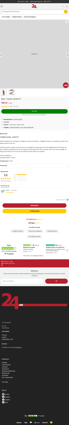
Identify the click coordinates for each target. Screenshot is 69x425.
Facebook (7, 397)
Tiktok (6, 402)
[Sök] (34, 11)
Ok (56, 281)
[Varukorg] (66, 6)
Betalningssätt (6, 373)
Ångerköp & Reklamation (8, 371)
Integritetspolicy (6, 365)
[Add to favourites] (67, 21)
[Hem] (34, 6)
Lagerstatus (5, 375)
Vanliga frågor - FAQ (7, 339)
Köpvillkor (4, 363)
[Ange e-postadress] (22, 281)
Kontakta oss (5, 369)
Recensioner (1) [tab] (5, 186)
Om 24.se (4, 335)
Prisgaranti (35, 205)
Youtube (7, 394)
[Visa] (68, 165)
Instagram (7, 400)
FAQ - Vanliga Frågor (7, 377)
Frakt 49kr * (48, 1)
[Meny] (2, 6)
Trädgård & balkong (17, 17)
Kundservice (18, 347)
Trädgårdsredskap (52, 231)
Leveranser (5, 367)
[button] (51, 422)
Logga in (4, 337)
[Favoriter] (62, 6)
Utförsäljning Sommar (34, 237)
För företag (5, 382)
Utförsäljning (34, 211)
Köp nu (34, 111)
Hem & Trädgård (6, 17)
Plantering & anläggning (30, 17)
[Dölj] (68, 133)
